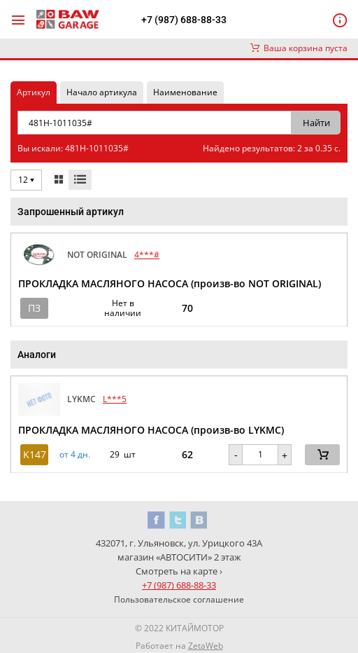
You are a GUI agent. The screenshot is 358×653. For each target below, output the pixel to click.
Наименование (185, 92)
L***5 (115, 399)
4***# (146, 255)
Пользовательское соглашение (179, 599)
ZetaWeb (205, 646)
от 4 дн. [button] (74, 455)
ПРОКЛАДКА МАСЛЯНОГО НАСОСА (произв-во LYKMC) (151, 430)
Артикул (33, 92)
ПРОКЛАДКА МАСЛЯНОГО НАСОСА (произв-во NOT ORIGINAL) (169, 283)
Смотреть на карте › (179, 571)
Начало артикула (101, 92)
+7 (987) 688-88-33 (184, 19)
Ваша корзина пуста (299, 48)
